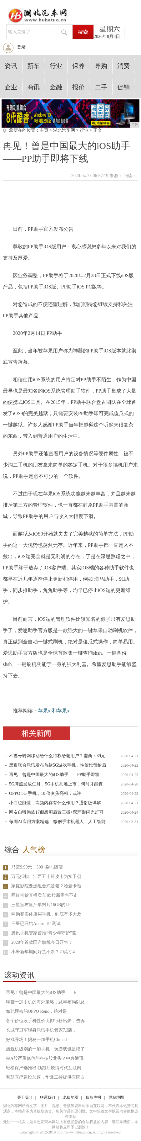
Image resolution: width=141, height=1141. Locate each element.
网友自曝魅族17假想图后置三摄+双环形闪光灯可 (56, 812)
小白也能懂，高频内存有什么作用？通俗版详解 (55, 802)
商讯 (33, 87)
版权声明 (93, 1097)
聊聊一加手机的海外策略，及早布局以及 (45, 1002)
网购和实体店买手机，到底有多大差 (46, 914)
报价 (78, 87)
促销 (123, 87)
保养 (78, 65)
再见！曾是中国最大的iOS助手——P (41, 992)
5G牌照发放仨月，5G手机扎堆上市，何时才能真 (56, 784)
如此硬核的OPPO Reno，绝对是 (36, 1011)
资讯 (11, 65)
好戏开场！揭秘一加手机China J (36, 1039)
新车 (33, 65)
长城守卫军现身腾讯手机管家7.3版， (41, 1030)
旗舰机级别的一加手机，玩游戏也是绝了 (45, 1049)
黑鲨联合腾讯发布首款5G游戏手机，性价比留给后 (57, 765)
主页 (44, 130)
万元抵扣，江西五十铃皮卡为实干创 (46, 876)
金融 (56, 87)
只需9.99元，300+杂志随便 (37, 867)
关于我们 (24, 1097)
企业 (11, 87)
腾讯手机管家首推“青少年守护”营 (43, 933)
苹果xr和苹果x (53, 710)
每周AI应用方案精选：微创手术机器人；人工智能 (57, 821)
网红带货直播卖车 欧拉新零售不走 (44, 895)
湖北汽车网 (64, 130)
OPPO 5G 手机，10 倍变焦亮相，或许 (45, 793)
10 (5, 952)
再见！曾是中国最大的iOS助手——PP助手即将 (54, 774)
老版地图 (70, 1097)
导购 (101, 65)
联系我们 (47, 1097)
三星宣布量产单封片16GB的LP (41, 904)
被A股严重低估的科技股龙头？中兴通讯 (44, 1058)
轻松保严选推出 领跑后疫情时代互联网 (44, 1067)
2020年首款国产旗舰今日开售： (42, 942)
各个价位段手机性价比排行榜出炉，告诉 (45, 1020)
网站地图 (116, 1097)
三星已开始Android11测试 (36, 923)
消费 (123, 65)
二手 (101, 87)
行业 (56, 65)
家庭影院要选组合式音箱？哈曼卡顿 (46, 886)
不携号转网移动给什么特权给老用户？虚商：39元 (57, 755)
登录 (21, 47)
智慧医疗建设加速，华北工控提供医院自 (45, 1077)
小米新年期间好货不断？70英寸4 (43, 951)
